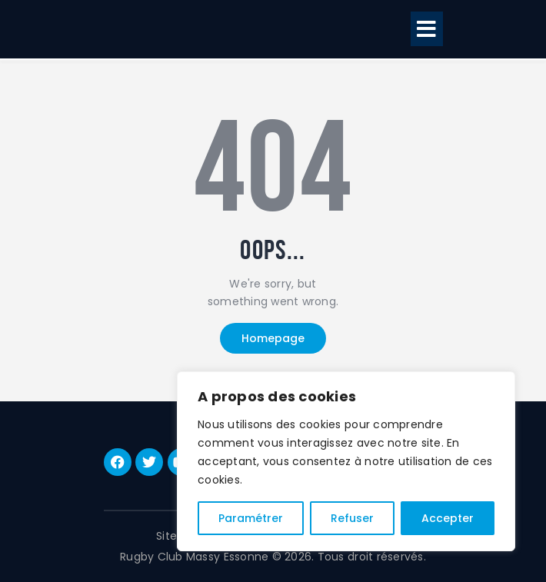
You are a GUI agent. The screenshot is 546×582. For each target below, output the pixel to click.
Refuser (352, 518)
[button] (427, 29)
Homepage (273, 338)
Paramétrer (250, 518)
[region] (346, 461)
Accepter (447, 518)
